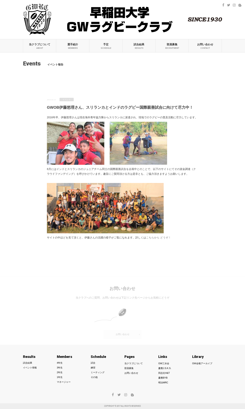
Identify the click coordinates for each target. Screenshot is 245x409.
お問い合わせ (205, 46)
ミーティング (98, 372)
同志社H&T (164, 373)
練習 (93, 367)
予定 (105, 46)
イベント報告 (83, 80)
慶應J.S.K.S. (164, 368)
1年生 (60, 377)
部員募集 (172, 46)
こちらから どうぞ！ (158, 238)
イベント (66, 101)
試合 (93, 363)
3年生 (60, 367)
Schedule (98, 356)
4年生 (60, 363)
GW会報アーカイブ (202, 363)
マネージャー (64, 382)
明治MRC (163, 382)
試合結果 (139, 46)
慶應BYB (162, 377)
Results (29, 356)
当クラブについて (39, 46)
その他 (94, 377)
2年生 (60, 372)
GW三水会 (163, 363)
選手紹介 (72, 46)
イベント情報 (30, 367)
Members (64, 356)
